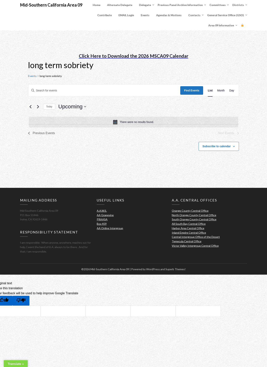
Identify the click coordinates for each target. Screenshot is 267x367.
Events (145, 15)
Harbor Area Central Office (188, 228)
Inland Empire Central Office (189, 232)
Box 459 (102, 223)
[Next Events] (38, 106)
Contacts (194, 15)
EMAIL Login (126, 15)
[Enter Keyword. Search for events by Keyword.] (104, 90)
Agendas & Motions (169, 15)
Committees (217, 5)
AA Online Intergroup (110, 228)
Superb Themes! (175, 269)
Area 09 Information (221, 25)
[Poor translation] (21, 301)
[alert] (133, 122)
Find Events (191, 90)
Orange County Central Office (190, 210)
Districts (238, 5)
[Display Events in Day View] (231, 90)
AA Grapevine (105, 215)
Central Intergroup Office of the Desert (196, 236)
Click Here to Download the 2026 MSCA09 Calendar (133, 56)
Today (49, 106)
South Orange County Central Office (194, 219)
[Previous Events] (30, 106)
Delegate (145, 5)
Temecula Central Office (186, 241)
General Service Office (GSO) (225, 15)
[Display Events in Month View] (221, 90)
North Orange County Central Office (194, 215)
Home (96, 5)
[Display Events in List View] (210, 90)
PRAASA (102, 219)
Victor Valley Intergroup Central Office (195, 245)
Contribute (104, 15)
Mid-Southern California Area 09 (51, 5)
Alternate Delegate (119, 5)
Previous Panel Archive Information (180, 5)
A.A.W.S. (102, 210)
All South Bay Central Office (189, 223)
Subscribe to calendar (217, 146)
